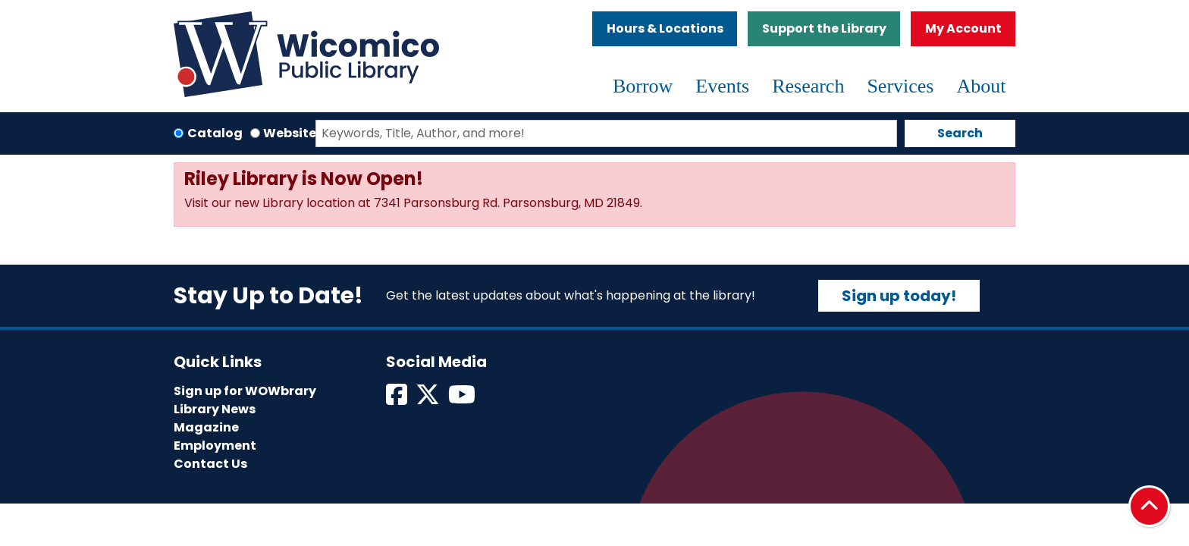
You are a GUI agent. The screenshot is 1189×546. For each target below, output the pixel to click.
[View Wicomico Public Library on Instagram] (463, 399)
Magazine (206, 427)
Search (960, 133)
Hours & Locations (665, 28)
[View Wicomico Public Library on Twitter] (429, 399)
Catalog (215, 133)
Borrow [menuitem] (643, 86)
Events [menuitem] (722, 86)
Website (289, 133)
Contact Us (210, 463)
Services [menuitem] (900, 86)
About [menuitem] (981, 86)
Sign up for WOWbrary (245, 391)
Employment (215, 445)
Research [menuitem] (808, 86)
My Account (963, 28)
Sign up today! (899, 295)
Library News (215, 409)
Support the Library (824, 28)
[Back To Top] (1149, 506)
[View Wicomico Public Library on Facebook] (397, 399)
